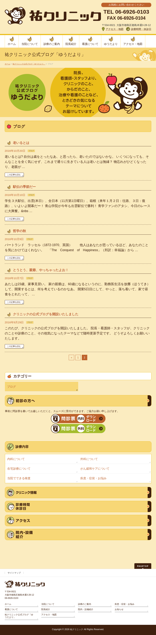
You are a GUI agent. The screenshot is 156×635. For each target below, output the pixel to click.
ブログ (31, 151)
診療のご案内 (84, 604)
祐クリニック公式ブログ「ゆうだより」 (19, 615)
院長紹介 (45, 609)
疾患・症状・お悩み (93, 478)
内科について (16, 459)
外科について (89, 459)
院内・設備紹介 (85, 609)
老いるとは (21, 143)
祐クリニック (76, 629)
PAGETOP (143, 566)
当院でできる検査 (19, 478)
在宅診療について (19, 468)
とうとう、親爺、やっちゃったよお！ (41, 270)
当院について (47, 604)
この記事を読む (14, 175)
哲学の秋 (19, 231)
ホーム (8, 604)
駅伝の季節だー (24, 187)
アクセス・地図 (49, 614)
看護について (11, 609)
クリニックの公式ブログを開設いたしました (45, 314)
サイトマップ (14, 573)
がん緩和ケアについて (94, 468)
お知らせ (119, 609)
